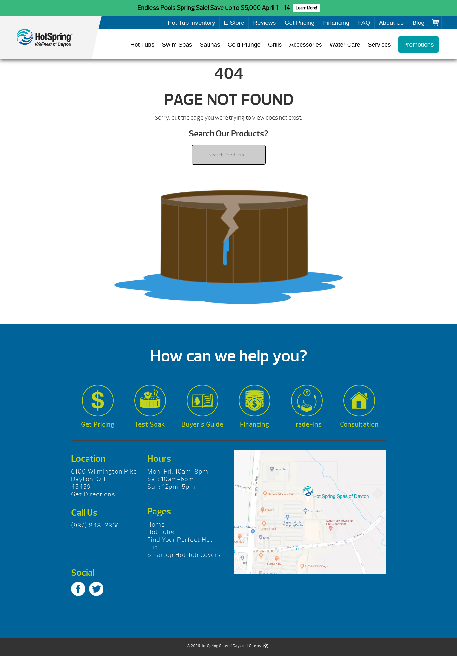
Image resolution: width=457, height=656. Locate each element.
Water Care (344, 44)
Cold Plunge (244, 44)
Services (379, 44)
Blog (419, 22)
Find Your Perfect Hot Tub (180, 543)
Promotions (418, 44)
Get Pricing (300, 22)
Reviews (264, 22)
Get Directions (93, 494)
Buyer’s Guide (202, 424)
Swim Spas (177, 44)
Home (156, 524)
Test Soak (150, 424)
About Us (391, 22)
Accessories (305, 44)
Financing (336, 22)
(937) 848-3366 (95, 525)
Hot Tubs (142, 44)
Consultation (359, 424)
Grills (275, 44)
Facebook (78, 589)
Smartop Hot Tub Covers (184, 555)
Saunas (210, 44)
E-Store (234, 22)
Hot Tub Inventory (191, 22)
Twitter (96, 589)
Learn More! (306, 7)
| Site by (257, 645)
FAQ (364, 22)
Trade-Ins (307, 424)
